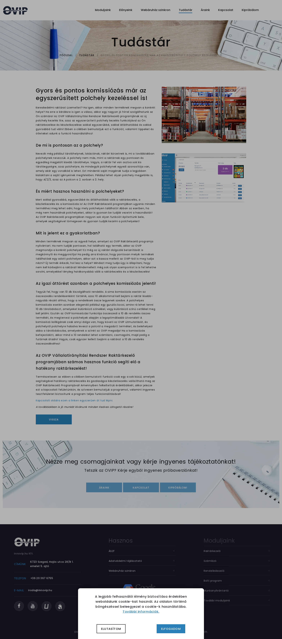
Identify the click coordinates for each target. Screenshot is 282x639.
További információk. (141, 611)
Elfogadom (171, 629)
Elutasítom (111, 629)
